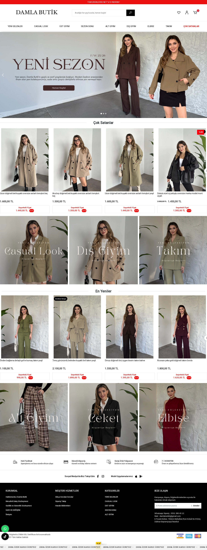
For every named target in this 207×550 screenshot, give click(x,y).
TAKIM (169, 26)
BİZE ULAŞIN (161, 490)
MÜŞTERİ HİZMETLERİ (67, 490)
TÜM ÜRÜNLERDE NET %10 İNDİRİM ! (103, 2)
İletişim (9, 514)
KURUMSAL (12, 490)
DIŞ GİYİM (131, 26)
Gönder (195, 506)
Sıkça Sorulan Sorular (64, 497)
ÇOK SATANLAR (191, 26)
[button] (195, 13)
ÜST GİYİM (64, 26)
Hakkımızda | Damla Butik (16, 497)
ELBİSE (151, 26)
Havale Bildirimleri (62, 506)
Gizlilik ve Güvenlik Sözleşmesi (19, 506)
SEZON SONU (87, 26)
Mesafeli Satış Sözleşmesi (17, 501)
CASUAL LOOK (41, 26)
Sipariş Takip (60, 501)
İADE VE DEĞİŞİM (13, 510)
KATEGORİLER (112, 490)
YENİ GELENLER (15, 26)
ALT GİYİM (110, 26)
